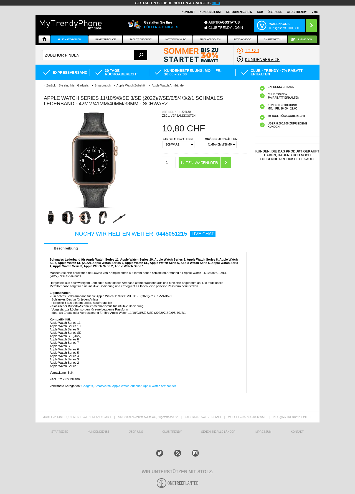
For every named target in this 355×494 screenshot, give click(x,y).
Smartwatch (272, 39)
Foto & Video (242, 39)
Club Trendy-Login (226, 28)
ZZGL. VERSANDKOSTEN (179, 115)
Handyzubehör (105, 39)
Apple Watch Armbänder (159, 386)
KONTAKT (297, 431)
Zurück (51, 85)
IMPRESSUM (263, 431)
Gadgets (87, 386)
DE (316, 12)
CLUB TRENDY (297, 12)
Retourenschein (239, 12)
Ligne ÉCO (305, 39)
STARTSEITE (59, 431)
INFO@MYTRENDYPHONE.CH (293, 417)
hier (216, 3)
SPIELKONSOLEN (210, 39)
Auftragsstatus (224, 22)
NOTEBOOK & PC (175, 39)
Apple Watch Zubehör (126, 386)
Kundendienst (211, 12)
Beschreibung (66, 248)
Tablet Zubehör (141, 39)
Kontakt (188, 12)
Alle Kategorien (69, 39)
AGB (260, 12)
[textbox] (94, 55)
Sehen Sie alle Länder (218, 431)
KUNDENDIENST (98, 431)
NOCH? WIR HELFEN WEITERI (145, 234)
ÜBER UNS (275, 12)
